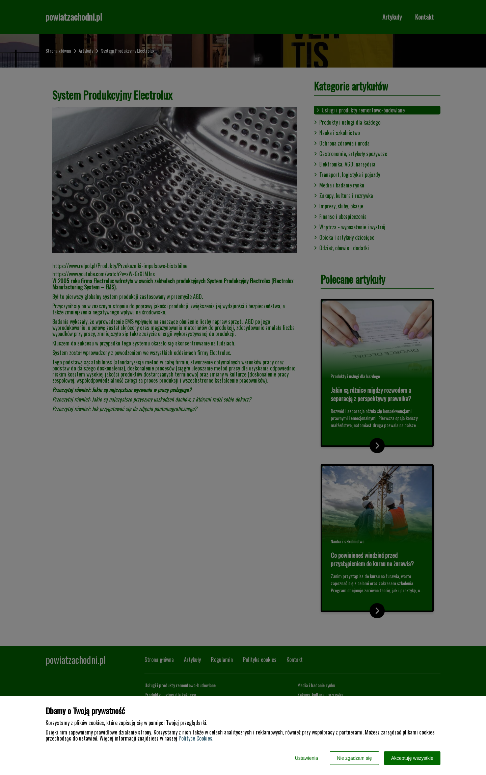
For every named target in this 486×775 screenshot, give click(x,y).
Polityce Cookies (195, 738)
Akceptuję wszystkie (412, 758)
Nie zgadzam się (354, 758)
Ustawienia (306, 758)
